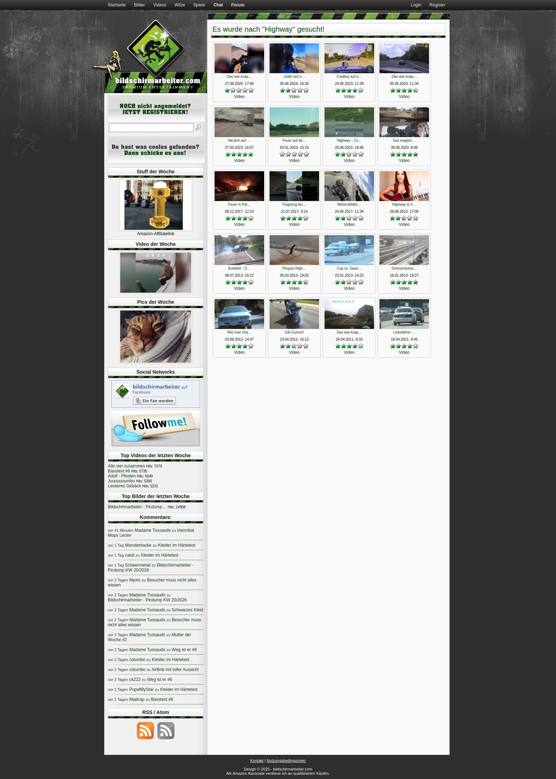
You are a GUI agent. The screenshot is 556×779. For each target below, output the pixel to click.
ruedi (129, 555)
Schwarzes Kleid (187, 609)
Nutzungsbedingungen (286, 760)
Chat (218, 4)
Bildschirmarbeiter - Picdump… (137, 506)
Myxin (134, 580)
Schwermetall (137, 565)
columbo (137, 659)
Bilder (139, 4)
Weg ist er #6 (184, 649)
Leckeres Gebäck (124, 485)
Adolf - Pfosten (122, 476)
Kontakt (256, 760)
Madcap (137, 699)
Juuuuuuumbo (121, 480)
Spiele (199, 4)
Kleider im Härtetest (176, 545)
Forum (237, 4)
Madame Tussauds (153, 530)
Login (416, 4)
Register (437, 4)
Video (239, 96)
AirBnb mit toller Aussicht (175, 669)
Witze (179, 4)
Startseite (117, 4)
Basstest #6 (119, 471)
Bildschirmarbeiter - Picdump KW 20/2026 (147, 599)
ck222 (135, 679)
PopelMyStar (141, 689)
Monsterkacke (138, 545)
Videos (159, 4)
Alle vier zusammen (126, 466)
